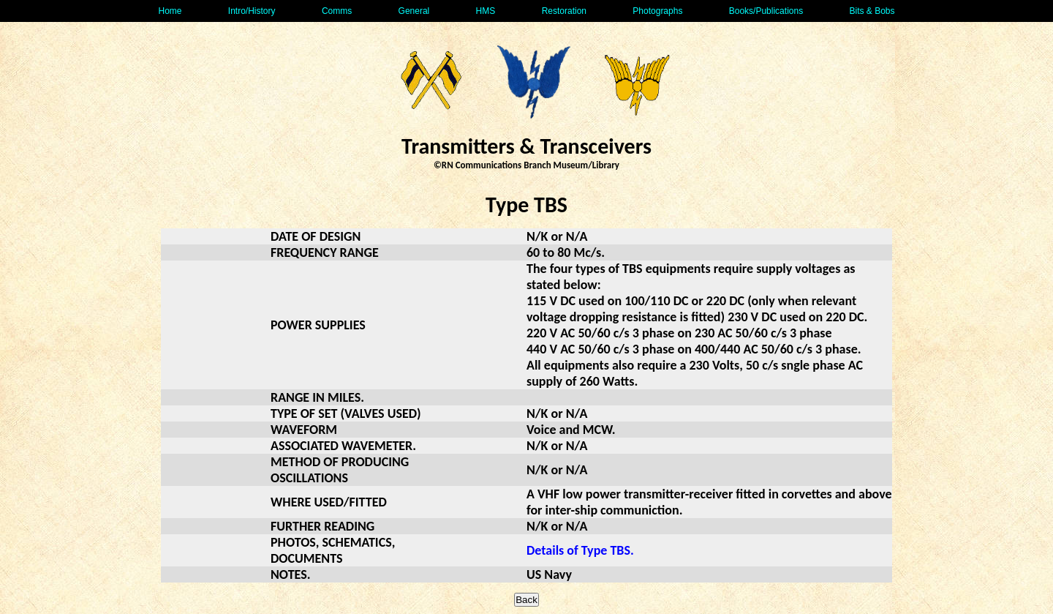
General (414, 11)
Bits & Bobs (871, 11)
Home (169, 11)
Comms (337, 11)
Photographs (657, 11)
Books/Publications (766, 11)
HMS (486, 11)
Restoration (564, 11)
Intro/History (252, 11)
